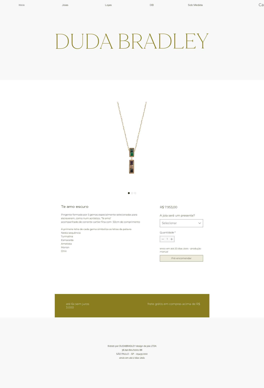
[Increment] (172, 239)
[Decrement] (162, 239)
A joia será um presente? (177, 215)
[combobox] (181, 223)
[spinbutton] (167, 239)
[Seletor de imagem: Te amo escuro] (129, 193)
